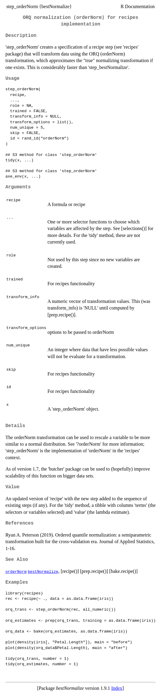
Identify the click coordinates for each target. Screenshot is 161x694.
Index (116, 688)
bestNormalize (43, 571)
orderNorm (15, 571)
